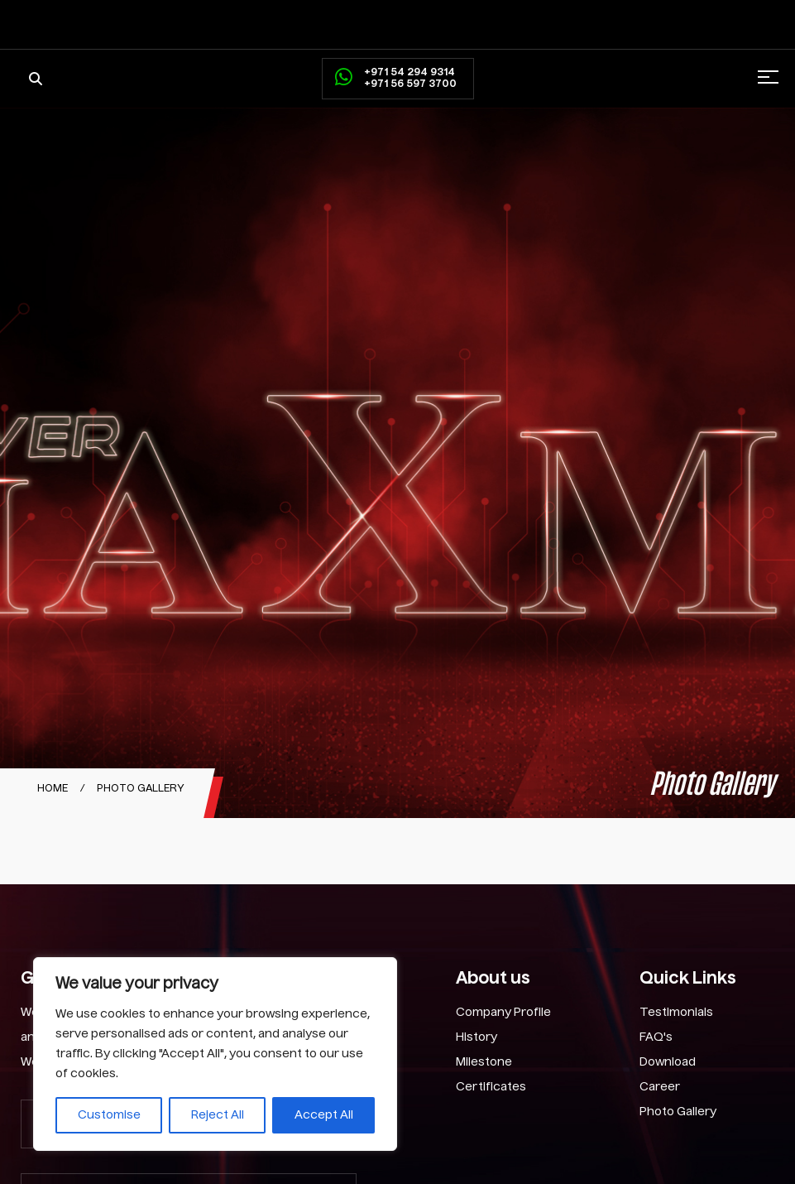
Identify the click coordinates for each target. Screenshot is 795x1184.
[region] (215, 1054)
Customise (109, 1115)
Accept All (324, 1115)
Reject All (217, 1115)
